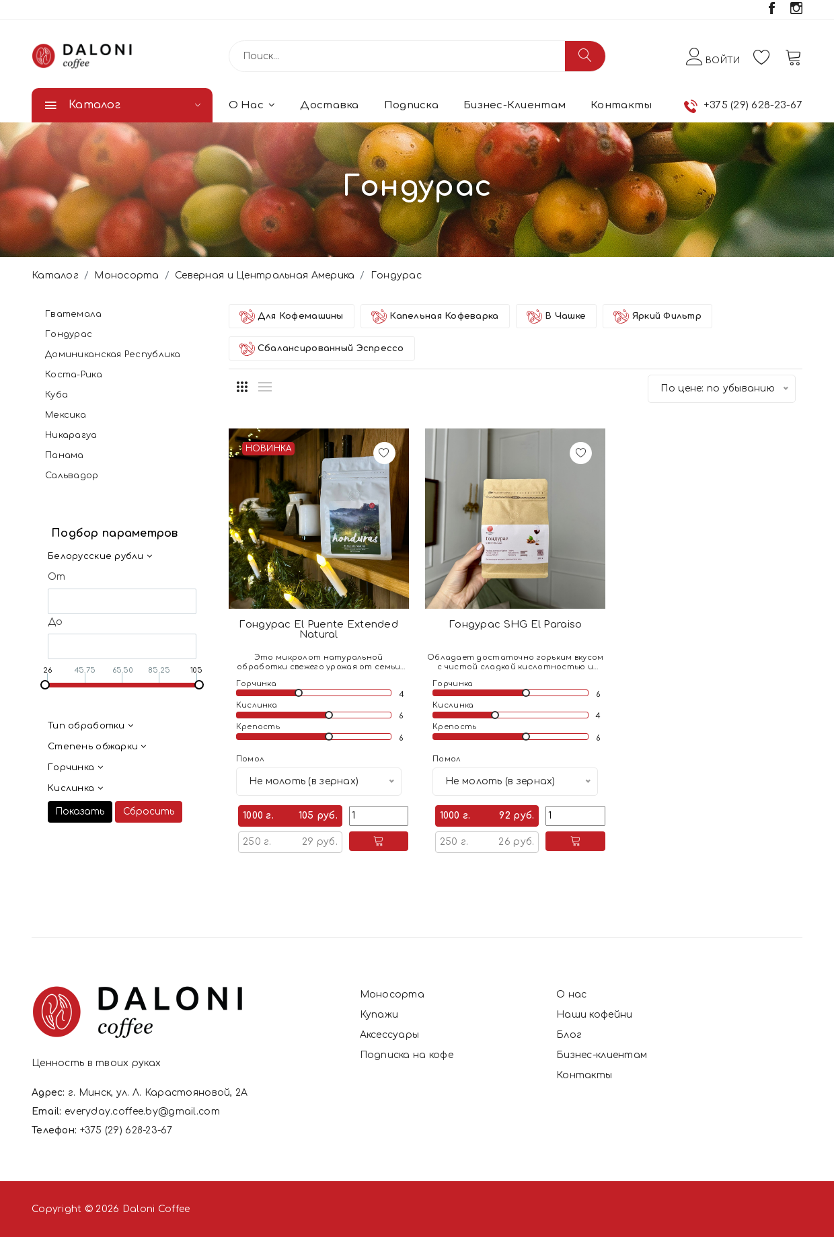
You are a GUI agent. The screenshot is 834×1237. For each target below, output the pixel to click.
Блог (569, 1035)
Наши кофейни (594, 1015)
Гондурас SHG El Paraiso (515, 624)
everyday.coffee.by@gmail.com (142, 1112)
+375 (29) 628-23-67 (753, 105)
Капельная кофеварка (435, 316)
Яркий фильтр (657, 316)
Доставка (329, 105)
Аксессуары (390, 1035)
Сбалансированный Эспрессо (321, 349)
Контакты (621, 105)
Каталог (55, 275)
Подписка (411, 105)
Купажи (379, 1015)
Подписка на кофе (406, 1055)
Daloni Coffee (156, 1209)
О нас (252, 105)
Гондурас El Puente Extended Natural (318, 629)
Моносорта (126, 275)
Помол (250, 759)
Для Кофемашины (291, 316)
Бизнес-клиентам (514, 105)
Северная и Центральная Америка (264, 275)
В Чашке (556, 316)
